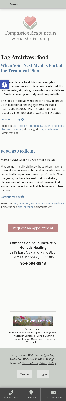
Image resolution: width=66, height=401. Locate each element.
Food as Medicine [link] (18, 151)
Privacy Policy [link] (47, 363)
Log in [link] (43, 374)
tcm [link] (55, 129)
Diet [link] (14, 125)
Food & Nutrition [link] (29, 125)
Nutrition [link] (45, 125)
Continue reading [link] (12, 119)
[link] (4, 84)
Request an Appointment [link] (33, 228)
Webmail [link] (24, 374)
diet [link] (41, 129)
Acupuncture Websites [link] (25, 355)
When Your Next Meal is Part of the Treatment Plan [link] (31, 67)
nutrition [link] (29, 206)
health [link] (48, 129)
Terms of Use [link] (30, 363)
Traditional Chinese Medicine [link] (47, 203)
